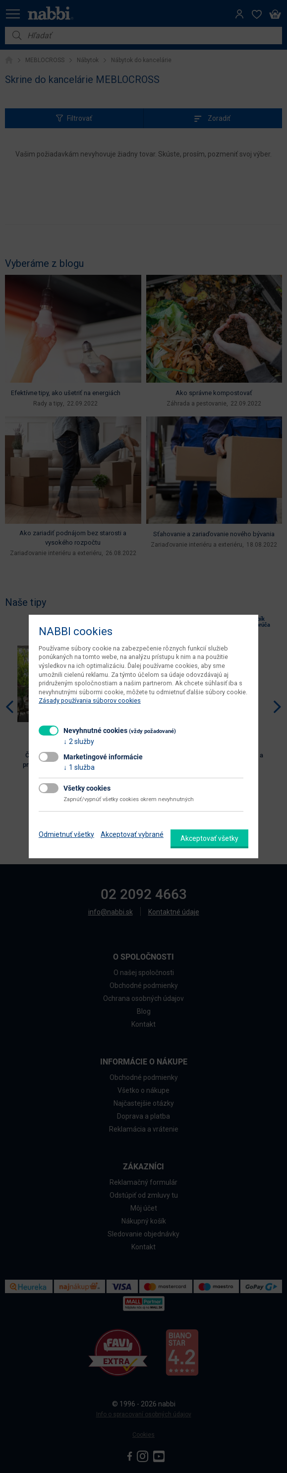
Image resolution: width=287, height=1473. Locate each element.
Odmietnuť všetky (66, 834)
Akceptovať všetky (209, 838)
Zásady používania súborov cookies (90, 700)
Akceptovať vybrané (132, 834)
